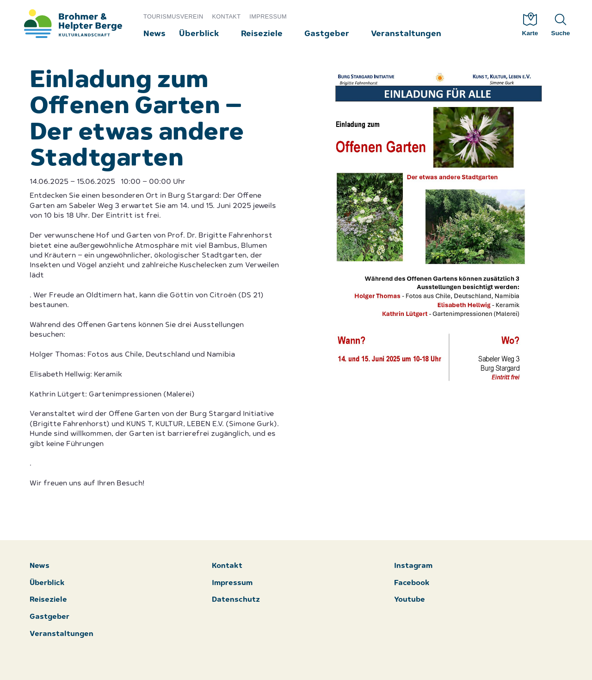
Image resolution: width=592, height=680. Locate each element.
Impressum (268, 16)
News (154, 34)
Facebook (412, 583)
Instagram (413, 566)
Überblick (199, 34)
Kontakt (226, 16)
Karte (530, 25)
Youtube (409, 600)
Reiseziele (262, 34)
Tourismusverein (173, 16)
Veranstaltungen (406, 34)
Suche (560, 25)
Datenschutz (236, 600)
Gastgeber (326, 34)
